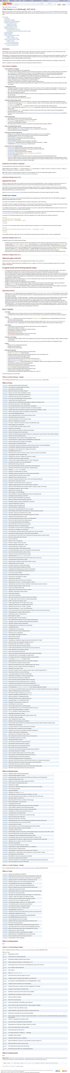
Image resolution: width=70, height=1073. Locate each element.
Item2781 (5, 659)
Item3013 (5, 593)
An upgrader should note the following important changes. (19, 31)
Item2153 (5, 760)
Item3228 (5, 786)
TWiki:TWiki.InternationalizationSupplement (28, 173)
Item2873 (5, 647)
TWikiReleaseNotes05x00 (7, 1057)
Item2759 (5, 666)
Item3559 (5, 1031)
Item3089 (5, 543)
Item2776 (5, 661)
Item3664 (5, 966)
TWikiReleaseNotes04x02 (53, 13)
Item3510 (5, 900)
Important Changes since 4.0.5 (11, 22)
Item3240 (5, 486)
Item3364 (5, 425)
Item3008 (5, 595)
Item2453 (5, 747)
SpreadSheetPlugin (12, 152)
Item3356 (5, 430)
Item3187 (5, 507)
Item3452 (5, 928)
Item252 (5, 732)
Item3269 (5, 470)
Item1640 (5, 859)
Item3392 (5, 415)
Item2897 (5, 831)
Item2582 (5, 846)
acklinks (38, 1061)
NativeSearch (64, 272)
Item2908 (5, 826)
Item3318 (5, 436)
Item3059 (5, 563)
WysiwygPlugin (31, 340)
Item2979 (5, 603)
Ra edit (47, 1061)
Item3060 (5, 561)
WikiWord (14, 133)
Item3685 (5, 961)
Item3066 (5, 554)
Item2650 (5, 696)
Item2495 (5, 737)
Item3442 (5, 383)
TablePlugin (10, 153)
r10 (30, 1061)
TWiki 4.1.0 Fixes (10, 36)
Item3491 (5, 1039)
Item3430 (5, 385)
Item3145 (5, 522)
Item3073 (5, 546)
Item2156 (5, 758)
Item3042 (5, 574)
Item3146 (5, 520)
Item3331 (5, 775)
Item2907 (5, 827)
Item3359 (5, 427)
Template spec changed (12, 25)
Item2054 (5, 762)
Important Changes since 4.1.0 (11, 26)
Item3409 (5, 397)
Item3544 (5, 879)
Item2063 (5, 854)
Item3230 (5, 784)
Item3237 (5, 488)
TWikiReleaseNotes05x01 (19, 1057)
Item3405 (5, 402)
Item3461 (5, 926)
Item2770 (5, 839)
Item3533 (5, 885)
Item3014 (5, 591)
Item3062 (5, 558)
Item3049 (5, 571)
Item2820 (5, 653)
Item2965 (5, 606)
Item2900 (5, 634)
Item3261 (5, 479)
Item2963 (5, 608)
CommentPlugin (11, 75)
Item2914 (5, 824)
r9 (32, 1061)
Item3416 (5, 391)
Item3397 (5, 410)
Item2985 (5, 599)
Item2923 (5, 625)
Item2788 (5, 657)
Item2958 (5, 610)
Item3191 (5, 788)
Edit (22, 0)
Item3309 (5, 443)
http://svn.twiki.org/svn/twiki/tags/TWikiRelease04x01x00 (30, 378)
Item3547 (5, 873)
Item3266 (5, 473)
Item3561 (5, 872)
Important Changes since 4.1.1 (11, 28)
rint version (17, 1061)
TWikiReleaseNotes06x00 (30, 1057)
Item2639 (5, 698)
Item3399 (5, 408)
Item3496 (5, 907)
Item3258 (5, 485)
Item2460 (5, 743)
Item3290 (5, 458)
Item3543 (5, 881)
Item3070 (5, 552)
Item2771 (5, 664)
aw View (43, 1061)
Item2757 (5, 668)
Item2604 (5, 842)
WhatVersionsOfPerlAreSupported (13, 191)
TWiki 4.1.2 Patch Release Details (12, 43)
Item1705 (5, 765)
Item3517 (5, 894)
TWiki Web (11, 0)
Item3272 (5, 468)
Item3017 (5, 814)
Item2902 (5, 829)
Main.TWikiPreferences (12, 73)
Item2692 (5, 685)
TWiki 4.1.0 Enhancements (12, 38)
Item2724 (5, 676)
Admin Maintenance (37, 0)
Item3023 (5, 588)
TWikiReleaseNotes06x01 (41, 1057)
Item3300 (5, 453)
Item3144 (5, 797)
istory (22, 1061)
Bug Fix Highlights (8, 33)
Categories (46, 0)
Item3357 (5, 428)
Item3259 (5, 483)
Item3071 (5, 550)
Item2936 (5, 820)
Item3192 (5, 505)
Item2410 (5, 748)
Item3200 (5, 500)
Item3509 (5, 1037)
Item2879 (5, 646)
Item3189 (5, 790)
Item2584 (5, 719)
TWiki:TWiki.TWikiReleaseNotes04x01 (32, 1070)
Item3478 (5, 915)
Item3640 (5, 982)
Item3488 (5, 911)
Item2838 (5, 935)
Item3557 (5, 1034)
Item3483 (5, 913)
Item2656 (5, 692)
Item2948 (5, 616)
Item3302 (5, 451)
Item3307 (5, 447)
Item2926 (5, 623)
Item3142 (5, 526)
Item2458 (5, 745)
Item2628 (5, 700)
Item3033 (5, 582)
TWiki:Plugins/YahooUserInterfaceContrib (37, 112)
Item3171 (5, 792)
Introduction (7, 18)
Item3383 (5, 419)
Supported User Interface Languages (12, 21)
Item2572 (5, 722)
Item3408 (5, 398)
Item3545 (5, 877)
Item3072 (5, 548)
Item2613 (5, 707)
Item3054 (5, 565)
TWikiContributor (19, 1064)
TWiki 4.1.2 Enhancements (12, 45)
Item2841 (5, 649)
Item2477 (5, 741)
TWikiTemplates (12, 197)
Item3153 (5, 518)
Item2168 (5, 756)
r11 (27, 1061)
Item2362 (5, 852)
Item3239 (5, 782)
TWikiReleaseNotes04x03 (61, 1056)
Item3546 (5, 875)
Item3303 (5, 932)
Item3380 (5, 773)
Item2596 (5, 713)
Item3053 (5, 567)
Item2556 (5, 848)
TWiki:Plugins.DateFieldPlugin (21, 143)
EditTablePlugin (11, 148)
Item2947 (5, 617)
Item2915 (5, 822)
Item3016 (5, 816)
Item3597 (5, 996)
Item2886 (5, 640)
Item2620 (5, 704)
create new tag (8, 7)
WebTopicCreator (11, 141)
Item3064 (5, 807)
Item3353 (5, 432)
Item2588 (5, 717)
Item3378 (5, 423)
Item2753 (5, 670)
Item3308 (5, 445)
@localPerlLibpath (27, 691)
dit (5, 1061)
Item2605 (5, 709)
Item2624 (5, 702)
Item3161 (5, 515)
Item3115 (5, 801)
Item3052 (5, 569)
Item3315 (5, 438)
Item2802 (5, 837)
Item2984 (5, 818)
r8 (34, 1061)
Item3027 (5, 584)
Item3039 (5, 578)
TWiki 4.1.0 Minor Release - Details (12, 35)
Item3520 (5, 892)
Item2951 (5, 614)
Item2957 (5, 612)
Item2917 (5, 631)
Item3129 (5, 531)
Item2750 (5, 672)
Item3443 (5, 1042)
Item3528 (5, 888)
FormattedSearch (11, 120)
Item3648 (5, 977)
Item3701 (5, 953)
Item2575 (5, 720)
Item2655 (5, 694)
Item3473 (5, 920)
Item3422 (5, 387)
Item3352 (5, 930)
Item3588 (5, 1001)
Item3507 (5, 903)
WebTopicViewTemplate (20, 119)
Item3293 (5, 456)
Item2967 (5, 604)
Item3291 (5, 779)
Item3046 (5, 573)
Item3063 (5, 556)
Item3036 (5, 580)
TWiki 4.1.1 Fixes (10, 40)
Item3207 (5, 496)
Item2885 (5, 642)
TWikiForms (11, 292)
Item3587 (5, 1004)
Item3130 (5, 529)
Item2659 (5, 691)
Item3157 (5, 796)
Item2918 (5, 629)
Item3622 (5, 988)
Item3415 (5, 393)
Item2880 (5, 644)
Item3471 (5, 924)
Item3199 (5, 501)
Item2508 (5, 850)
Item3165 (5, 511)
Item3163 (5, 513)
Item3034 (5, 812)
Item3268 (5, 471)
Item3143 (5, 524)
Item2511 (5, 734)
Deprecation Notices (9, 32)
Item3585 (5, 1006)
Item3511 (5, 898)
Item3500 (5, 905)
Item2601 (5, 711)
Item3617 (5, 990)
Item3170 (5, 794)
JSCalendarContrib (31, 148)
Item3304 (5, 449)
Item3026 (5, 586)
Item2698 (5, 683)
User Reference (28, 0)
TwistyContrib (32, 128)
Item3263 (5, 477)
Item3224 (5, 490)
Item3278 (5, 462)
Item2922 (5, 627)
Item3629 (5, 985)
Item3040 (5, 576)
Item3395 (5, 412)
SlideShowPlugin (11, 151)
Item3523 (5, 890)
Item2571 (5, 724)
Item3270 (5, 781)
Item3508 (5, 902)
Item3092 (5, 805)
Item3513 (5, 896)
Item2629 (5, 840)
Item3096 (5, 803)
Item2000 (5, 855)
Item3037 (5, 811)
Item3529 (5, 887)
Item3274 (5, 466)
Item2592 (5, 715)
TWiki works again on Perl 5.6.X (13, 29)
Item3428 (5, 771)
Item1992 (5, 763)
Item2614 (5, 705)
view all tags (13, 7)
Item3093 (5, 539)
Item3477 (5, 917)
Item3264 (5, 475)
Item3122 (5, 535)
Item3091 (5, 541)
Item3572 (5, 1020)
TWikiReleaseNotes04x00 (46, 11)
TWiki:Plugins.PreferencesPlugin (44, 292)
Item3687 (5, 958)
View (18, 0)
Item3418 (5, 389)
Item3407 (5, 400)
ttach (9, 1061)
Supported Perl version (11, 24)
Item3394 (5, 413)
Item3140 (5, 528)
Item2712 (5, 681)
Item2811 (5, 655)
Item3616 (5, 993)
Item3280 (5, 460)
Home (4, 0)
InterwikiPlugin (11, 149)
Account (61, 0)
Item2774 (5, 662)
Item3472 (5, 922)
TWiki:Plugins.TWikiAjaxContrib (55, 112)
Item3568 (5, 1026)
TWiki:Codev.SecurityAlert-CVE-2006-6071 (55, 320)
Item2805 (5, 835)
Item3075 (5, 544)
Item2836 (5, 833)
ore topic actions (54, 1061)
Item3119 (5, 537)
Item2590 (5, 844)
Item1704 (5, 857)
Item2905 (5, 632)
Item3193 (5, 503)
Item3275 (5, 464)
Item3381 (5, 421)
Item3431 (5, 1045)
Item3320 (5, 434)
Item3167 (5, 509)
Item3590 (5, 998)
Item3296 (5, 455)
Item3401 (5, 406)
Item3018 (5, 589)
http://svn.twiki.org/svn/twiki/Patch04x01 (26, 866)
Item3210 (5, 494)
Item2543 (5, 728)
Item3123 (5, 533)
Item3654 (5, 971)
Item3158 (5, 516)
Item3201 (5, 498)
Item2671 (5, 687)
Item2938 (5, 619)
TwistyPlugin (22, 128)
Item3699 (5, 955)
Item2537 (5, 730)
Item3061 (5, 559)
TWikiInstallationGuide (19, 1056)
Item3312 (5, 440)
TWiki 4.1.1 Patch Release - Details (12, 39)
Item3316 (5, 777)
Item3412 (5, 395)
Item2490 (5, 739)
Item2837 (5, 651)
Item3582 (5, 1012)
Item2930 (5, 621)
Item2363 (5, 752)
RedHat (28, 262)
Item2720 (5, 677)
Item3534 (5, 883)
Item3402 (5, 404)
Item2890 (5, 638)
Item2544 (5, 726)
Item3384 (5, 417)
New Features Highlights (10, 19)
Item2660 (5, 689)
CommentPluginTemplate (7, 212)
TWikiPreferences (20, 136)
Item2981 (5, 601)
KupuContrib (39, 340)
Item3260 (5, 481)
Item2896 (5, 636)
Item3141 (5, 799)
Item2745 (5, 674)
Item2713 (5, 679)
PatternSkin (28, 97)
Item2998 (5, 597)
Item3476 (5, 918)
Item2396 (5, 750)
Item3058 (5, 809)
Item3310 (5, 441)
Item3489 (5, 909)
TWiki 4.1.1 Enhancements (12, 42)
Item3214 (5, 492)
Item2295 (5, 754)
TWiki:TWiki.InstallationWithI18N (9, 173)
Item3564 (5, 1028)
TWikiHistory (12, 1056)
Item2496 (5, 735)
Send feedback (21, 1069)
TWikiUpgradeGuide (29, 1056)
